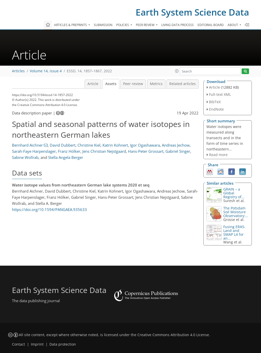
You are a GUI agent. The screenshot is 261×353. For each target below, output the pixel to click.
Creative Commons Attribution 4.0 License (173, 335)
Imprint (37, 344)
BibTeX (215, 101)
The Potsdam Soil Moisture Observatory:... (235, 212)
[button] (177, 71)
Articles (18, 71)
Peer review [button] (145, 25)
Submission (103, 25)
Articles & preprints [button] (71, 25)
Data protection (62, 344)
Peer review (133, 83)
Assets (110, 83)
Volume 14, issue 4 (46, 71)
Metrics (156, 83)
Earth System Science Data (192, 12)
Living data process (177, 25)
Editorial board (211, 25)
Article (92, 83)
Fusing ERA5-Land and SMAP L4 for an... (234, 232)
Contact (18, 344)
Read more (218, 154)
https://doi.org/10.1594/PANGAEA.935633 (49, 209)
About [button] (233, 25)
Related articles (182, 83)
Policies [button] (123, 25)
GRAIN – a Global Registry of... (233, 193)
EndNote (216, 109)
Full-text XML (220, 94)
